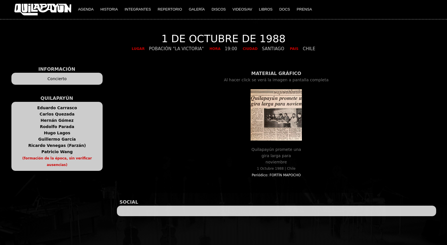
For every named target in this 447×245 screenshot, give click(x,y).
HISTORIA (109, 9)
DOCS (284, 9)
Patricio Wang (57, 151)
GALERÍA (197, 9)
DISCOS (219, 9)
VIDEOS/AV (242, 9)
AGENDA (86, 9)
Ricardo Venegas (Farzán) (57, 145)
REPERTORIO (170, 9)
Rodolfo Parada (57, 126)
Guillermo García (57, 139)
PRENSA (304, 9)
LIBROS (266, 9)
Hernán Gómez (57, 120)
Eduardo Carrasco (57, 108)
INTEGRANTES (138, 9)
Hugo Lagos (57, 133)
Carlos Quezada (57, 114)
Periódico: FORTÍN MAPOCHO (276, 175)
